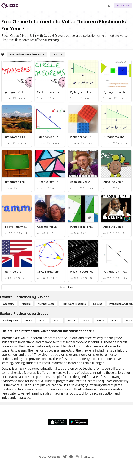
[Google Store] (78, 422)
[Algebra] (26, 304)
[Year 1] (28, 320)
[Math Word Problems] (73, 304)
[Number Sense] (46, 304)
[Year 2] (42, 320)
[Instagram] (77, 457)
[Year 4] (71, 320)
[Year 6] (100, 320)
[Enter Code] (123, 5)
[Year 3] (57, 320)
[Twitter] (65, 457)
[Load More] (66, 287)
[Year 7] (57, 54)
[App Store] (57, 422)
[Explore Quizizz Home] (9, 5)
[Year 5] (85, 320)
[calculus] (97, 304)
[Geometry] (8, 304)
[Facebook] (71, 457)
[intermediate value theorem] (27, 54)
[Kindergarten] (10, 320)
